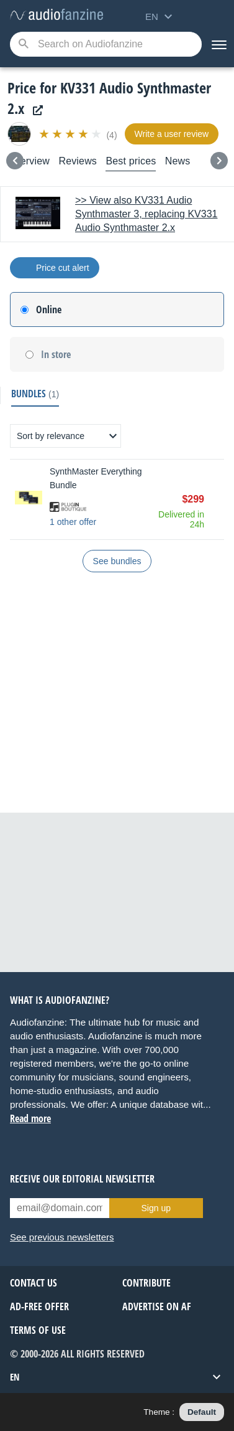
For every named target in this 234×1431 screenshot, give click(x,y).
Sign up (156, 1208)
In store (56, 354)
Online (48, 309)
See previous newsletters (62, 1237)
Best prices (131, 161)
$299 (193, 499)
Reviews (77, 161)
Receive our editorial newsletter (82, 1179)
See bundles (117, 561)
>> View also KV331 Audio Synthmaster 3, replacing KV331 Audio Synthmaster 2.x (146, 214)
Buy (217, 499)
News (178, 161)
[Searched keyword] (106, 44)
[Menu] (218, 44)
